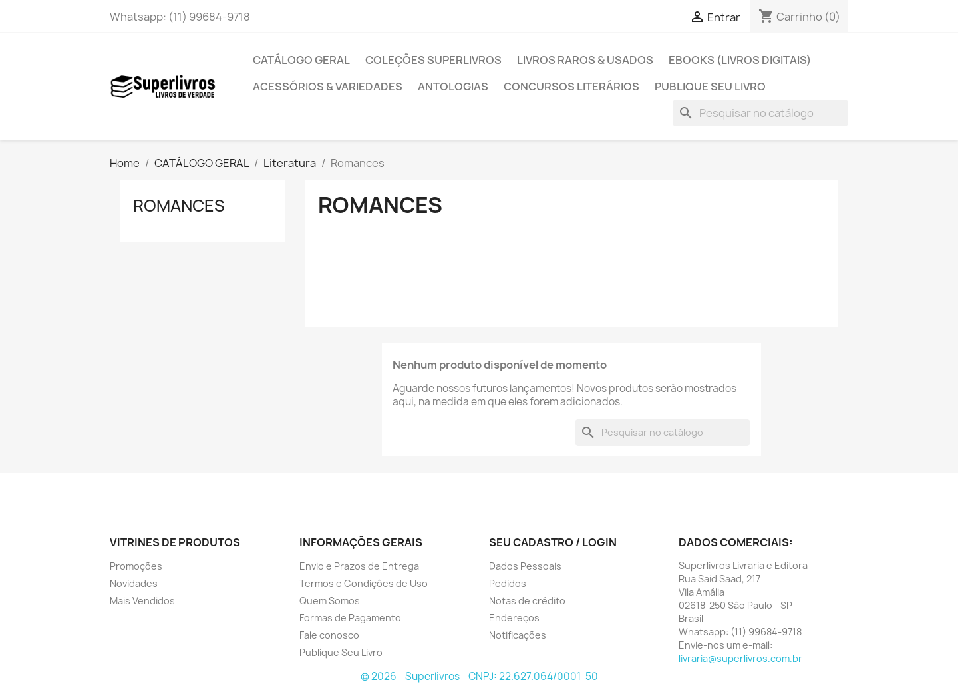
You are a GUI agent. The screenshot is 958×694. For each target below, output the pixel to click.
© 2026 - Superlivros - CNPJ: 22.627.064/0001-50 (479, 676)
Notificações (517, 635)
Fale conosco (329, 635)
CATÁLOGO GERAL (301, 60)
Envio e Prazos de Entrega (359, 566)
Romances (179, 205)
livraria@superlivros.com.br (740, 658)
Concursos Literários (571, 86)
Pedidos (507, 583)
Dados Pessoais (525, 566)
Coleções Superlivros (433, 60)
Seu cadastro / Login (553, 542)
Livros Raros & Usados (585, 60)
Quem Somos (329, 600)
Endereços (514, 617)
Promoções (136, 566)
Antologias (453, 86)
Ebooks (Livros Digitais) (740, 60)
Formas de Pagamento (350, 617)
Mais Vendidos (142, 600)
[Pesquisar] (760, 113)
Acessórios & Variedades (327, 86)
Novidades (134, 583)
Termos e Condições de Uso (363, 583)
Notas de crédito (527, 600)
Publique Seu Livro (710, 86)
